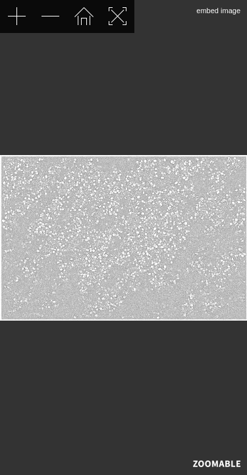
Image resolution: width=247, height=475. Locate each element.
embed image (218, 11)
